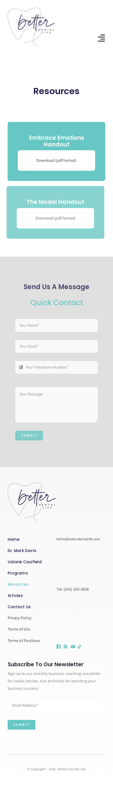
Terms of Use (19, 629)
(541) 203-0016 (76, 589)
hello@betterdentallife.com (78, 539)
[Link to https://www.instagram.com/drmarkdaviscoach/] (65, 647)
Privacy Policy (19, 618)
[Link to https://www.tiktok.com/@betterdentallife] (78, 647)
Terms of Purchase (24, 640)
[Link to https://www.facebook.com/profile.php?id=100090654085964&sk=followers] (58, 647)
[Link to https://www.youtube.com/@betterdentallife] (72, 647)
